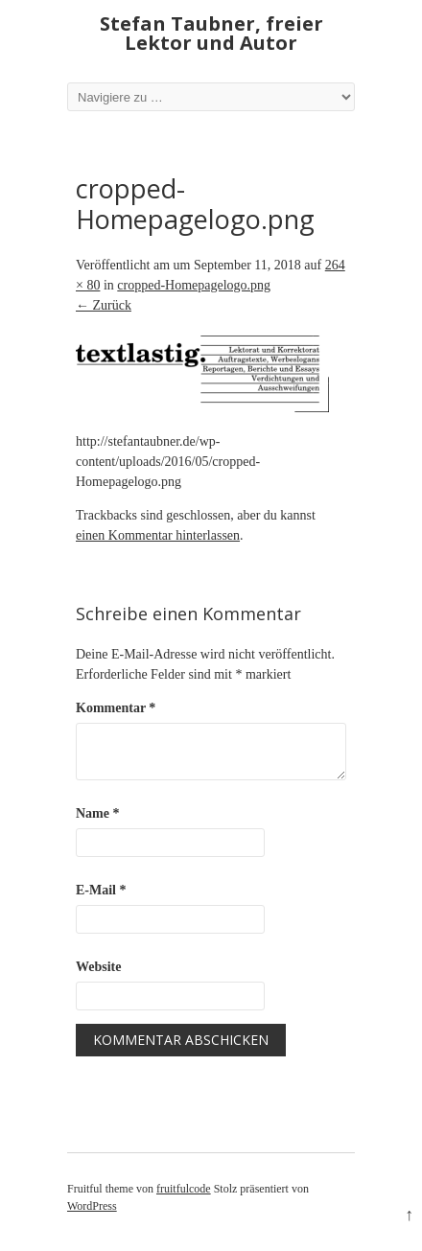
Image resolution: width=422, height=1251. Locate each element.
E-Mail (101, 890)
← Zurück (103, 305)
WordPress (92, 1206)
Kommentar (115, 708)
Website (98, 967)
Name (98, 813)
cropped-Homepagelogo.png (193, 285)
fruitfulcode (183, 1188)
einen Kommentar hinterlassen (158, 535)
